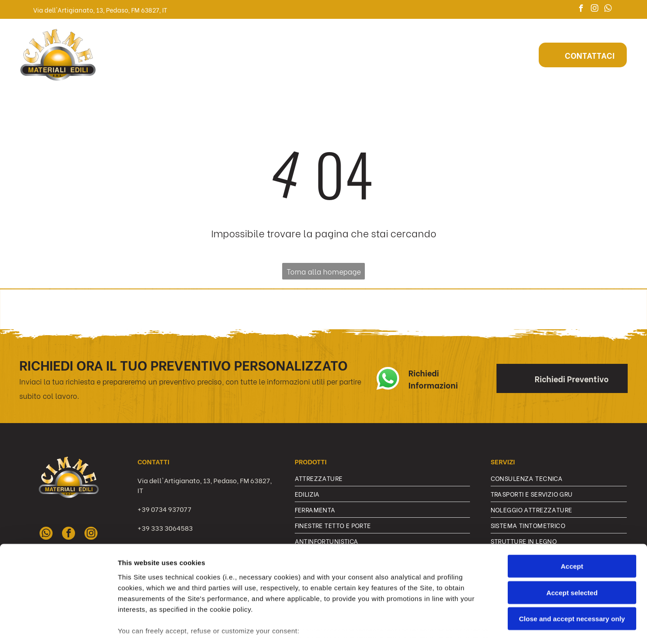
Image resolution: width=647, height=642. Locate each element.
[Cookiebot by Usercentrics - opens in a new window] (58, 624)
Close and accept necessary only (572, 556)
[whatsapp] (608, 9)
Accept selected (572, 529)
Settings (456, 624)
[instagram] (594, 9)
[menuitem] (162, 55)
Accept (572, 503)
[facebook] (581, 9)
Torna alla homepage (324, 271)
